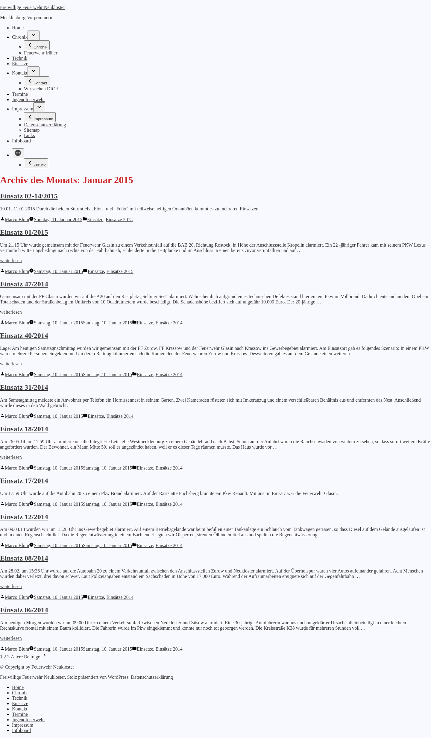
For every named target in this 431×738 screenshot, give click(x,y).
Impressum (22, 108)
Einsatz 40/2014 (24, 335)
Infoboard (21, 140)
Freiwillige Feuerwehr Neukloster (32, 7)
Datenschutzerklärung (45, 124)
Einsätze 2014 (169, 322)
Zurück (36, 163)
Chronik (20, 37)
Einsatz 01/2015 (24, 232)
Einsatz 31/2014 (24, 387)
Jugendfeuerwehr (28, 99)
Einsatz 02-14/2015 (29, 196)
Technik (19, 58)
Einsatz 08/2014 (24, 558)
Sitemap (32, 130)
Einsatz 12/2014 (24, 517)
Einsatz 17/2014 (24, 481)
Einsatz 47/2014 (24, 284)
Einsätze (20, 63)
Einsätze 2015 (119, 219)
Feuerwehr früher (40, 52)
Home (18, 27)
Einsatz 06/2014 (24, 610)
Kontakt (20, 72)
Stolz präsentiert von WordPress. (99, 677)
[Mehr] (18, 153)
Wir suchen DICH (41, 88)
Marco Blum (17, 219)
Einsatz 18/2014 (24, 429)
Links (29, 135)
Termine (20, 94)
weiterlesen (11, 260)
